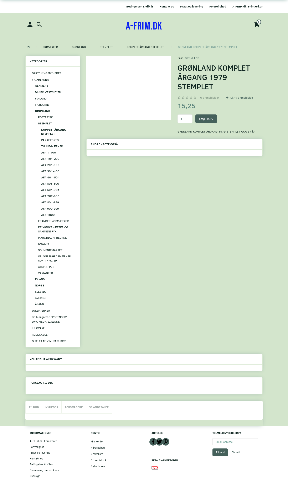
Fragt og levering (191, 6)
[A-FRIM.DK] (144, 26)
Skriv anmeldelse (241, 97)
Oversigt (35, 476)
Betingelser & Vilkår (139, 6)
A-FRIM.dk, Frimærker (247, 6)
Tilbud (34, 407)
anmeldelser (209, 97)
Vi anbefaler (99, 407)
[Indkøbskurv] (257, 24)
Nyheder (51, 407)
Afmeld (236, 452)
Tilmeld (220, 452)
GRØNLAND (192, 58)
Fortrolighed (217, 6)
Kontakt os (167, 6)
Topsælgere (74, 407)
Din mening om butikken (44, 470)
